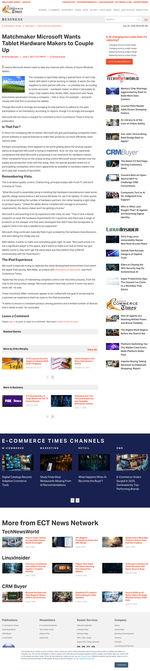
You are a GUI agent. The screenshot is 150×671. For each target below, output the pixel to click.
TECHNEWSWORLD (87, 2)
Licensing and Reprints (124, 646)
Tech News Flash (47, 629)
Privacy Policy (85, 656)
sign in (12, 321)
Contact (118, 642)
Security (94, 10)
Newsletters (142, 10)
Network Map (82, 633)
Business (43, 10)
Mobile (78, 10)
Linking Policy (82, 629)
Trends (116, 10)
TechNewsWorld (8, 629)
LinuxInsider (7, 638)
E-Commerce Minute (48, 625)
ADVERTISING (140, 2)
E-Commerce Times (11, 26)
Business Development (124, 633)
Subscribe (44, 638)
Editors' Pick (45, 633)
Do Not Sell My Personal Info (84, 659)
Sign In (26, 2)
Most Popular (127, 10)
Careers (118, 638)
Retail (85, 10)
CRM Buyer (6, 633)
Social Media (105, 10)
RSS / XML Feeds (84, 638)
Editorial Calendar (84, 625)
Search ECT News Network (88, 642)
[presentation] (47, 377)
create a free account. (68, 321)
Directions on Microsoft (67, 269)
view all (92, 349)
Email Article (57, 56)
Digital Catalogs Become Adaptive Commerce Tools (17, 481)
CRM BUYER (68, 2)
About (117, 625)
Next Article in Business (49, 26)
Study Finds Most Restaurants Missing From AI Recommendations (55, 481)
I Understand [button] (121, 665)
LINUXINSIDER (106, 2)
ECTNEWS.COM (123, 2)
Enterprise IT (67, 10)
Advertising (119, 629)
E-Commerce (54, 10)
